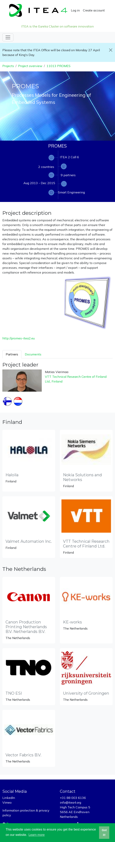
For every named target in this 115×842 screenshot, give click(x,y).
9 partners (68, 175)
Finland (57, 381)
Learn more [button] (37, 834)
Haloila (12, 475)
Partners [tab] (12, 354)
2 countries (46, 167)
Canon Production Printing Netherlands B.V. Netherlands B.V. (26, 627)
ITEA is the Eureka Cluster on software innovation (57, 26)
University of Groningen (86, 693)
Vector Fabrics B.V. (23, 755)
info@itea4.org (70, 802)
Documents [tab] (33, 354)
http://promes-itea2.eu (18, 338)
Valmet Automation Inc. (29, 541)
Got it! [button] (104, 832)
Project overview (30, 66)
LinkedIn (8, 798)
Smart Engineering (71, 192)
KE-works (72, 622)
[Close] (111, 50)
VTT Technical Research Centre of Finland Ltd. (86, 543)
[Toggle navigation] (7, 37)
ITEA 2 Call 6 (69, 157)
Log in (75, 10)
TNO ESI (14, 693)
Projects (8, 66)
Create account (94, 10)
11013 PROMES (58, 66)
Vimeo (7, 802)
